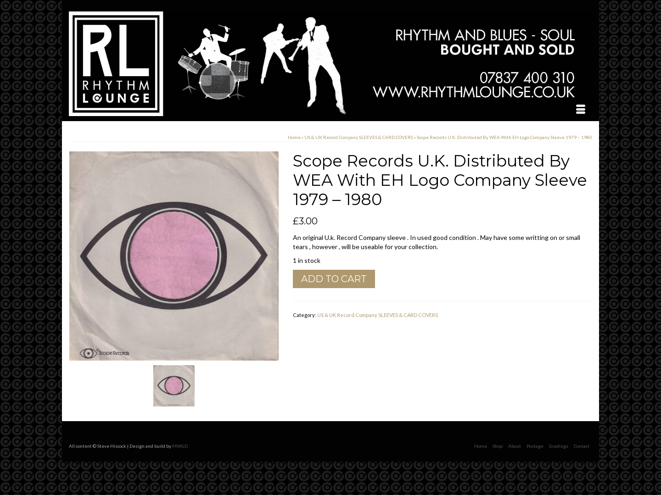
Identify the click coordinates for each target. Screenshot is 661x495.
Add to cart (334, 278)
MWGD (180, 446)
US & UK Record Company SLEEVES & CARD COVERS (377, 315)
